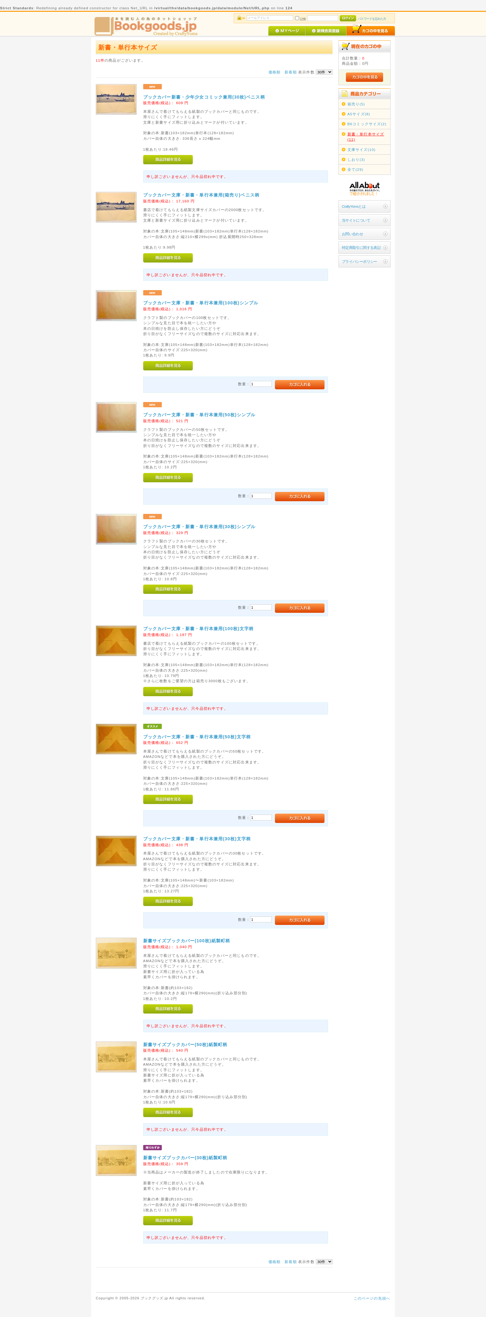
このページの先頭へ (372, 1298)
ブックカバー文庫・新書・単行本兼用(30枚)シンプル (199, 526)
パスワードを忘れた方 (372, 18)
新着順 (291, 72)
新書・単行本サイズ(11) (365, 136)
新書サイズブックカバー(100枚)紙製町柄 (186, 940)
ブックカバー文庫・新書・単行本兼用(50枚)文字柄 (197, 736)
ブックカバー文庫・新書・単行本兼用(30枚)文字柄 (197, 838)
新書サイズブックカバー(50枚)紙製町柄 (185, 1044)
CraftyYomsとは (354, 206)
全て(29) (355, 169)
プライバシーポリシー (359, 261)
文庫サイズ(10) (361, 150)
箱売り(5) (356, 104)
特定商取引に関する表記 (361, 247)
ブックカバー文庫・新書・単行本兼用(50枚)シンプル (199, 414)
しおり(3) (356, 159)
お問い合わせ (352, 234)
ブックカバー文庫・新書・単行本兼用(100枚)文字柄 (198, 628)
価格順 (274, 72)
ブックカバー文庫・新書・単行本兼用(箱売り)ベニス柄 (201, 194)
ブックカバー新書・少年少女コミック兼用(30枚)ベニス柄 (204, 97)
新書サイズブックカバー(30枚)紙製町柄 (185, 1157)
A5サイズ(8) (358, 114)
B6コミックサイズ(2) (367, 124)
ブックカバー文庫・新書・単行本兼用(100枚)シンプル (200, 302)
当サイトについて (356, 220)
